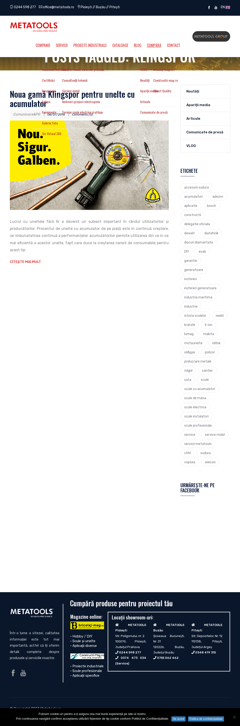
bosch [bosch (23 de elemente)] (211, 206)
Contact (173, 45)
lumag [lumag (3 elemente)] (189, 334)
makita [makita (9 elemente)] (208, 334)
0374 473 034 (133, 658)
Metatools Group (211, 36)
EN (224, 7)
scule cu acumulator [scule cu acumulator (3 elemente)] (199, 389)
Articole (193, 118)
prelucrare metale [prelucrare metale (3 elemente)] (197, 361)
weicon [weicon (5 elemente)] (210, 462)
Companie (43, 45)
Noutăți (192, 91)
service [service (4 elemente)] (189, 434)
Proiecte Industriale (90, 45)
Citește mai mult (25, 262)
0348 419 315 (205, 652)
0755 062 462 (168, 658)
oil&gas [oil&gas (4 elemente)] (189, 352)
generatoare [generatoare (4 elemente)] (193, 270)
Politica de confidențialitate (206, 719)
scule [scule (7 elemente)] (205, 380)
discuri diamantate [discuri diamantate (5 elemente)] (198, 242)
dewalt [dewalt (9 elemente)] (189, 233)
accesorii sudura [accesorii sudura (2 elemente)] (196, 187)
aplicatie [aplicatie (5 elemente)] (190, 206)
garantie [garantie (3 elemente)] (190, 261)
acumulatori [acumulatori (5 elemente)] (193, 196)
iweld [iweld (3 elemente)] (220, 315)
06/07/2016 (57, 114)
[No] (234, 717)
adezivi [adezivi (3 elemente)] (217, 196)
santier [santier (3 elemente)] (207, 370)
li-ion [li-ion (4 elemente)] (208, 325)
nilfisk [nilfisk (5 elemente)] (216, 343)
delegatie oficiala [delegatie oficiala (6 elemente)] (197, 224)
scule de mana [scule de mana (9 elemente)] (195, 398)
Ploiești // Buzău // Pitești (104, 7)
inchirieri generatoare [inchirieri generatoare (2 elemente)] (200, 288)
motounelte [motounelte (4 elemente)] (193, 343)
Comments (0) (86, 114)
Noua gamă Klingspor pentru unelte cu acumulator (72, 98)
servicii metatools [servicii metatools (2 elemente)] (198, 444)
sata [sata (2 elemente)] (187, 380)
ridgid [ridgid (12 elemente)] (188, 370)
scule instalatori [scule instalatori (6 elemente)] (196, 416)
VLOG (191, 146)
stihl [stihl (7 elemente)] (187, 453)
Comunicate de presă (204, 132)
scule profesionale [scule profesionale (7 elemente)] (198, 425)
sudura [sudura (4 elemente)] (205, 453)
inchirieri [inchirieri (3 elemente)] (190, 279)
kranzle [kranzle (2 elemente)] (189, 325)
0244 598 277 (23, 7)
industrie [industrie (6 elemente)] (191, 306)
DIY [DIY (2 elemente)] (186, 251)
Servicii (62, 45)
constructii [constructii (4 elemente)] (192, 215)
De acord (178, 719)
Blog (137, 45)
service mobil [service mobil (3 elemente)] (215, 434)
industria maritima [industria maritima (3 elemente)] (198, 297)
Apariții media (198, 105)
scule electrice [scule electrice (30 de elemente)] (195, 407)
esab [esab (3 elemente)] (202, 251)
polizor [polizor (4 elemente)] (210, 352)
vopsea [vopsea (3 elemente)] (189, 462)
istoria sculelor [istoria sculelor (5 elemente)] (195, 315)
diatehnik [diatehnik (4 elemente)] (211, 233)
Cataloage (120, 45)
